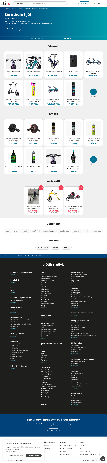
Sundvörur (75, 288)
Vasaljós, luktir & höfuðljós (79, 333)
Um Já (82, 446)
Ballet (12, 290)
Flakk (81, 448)
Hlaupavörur (46, 315)
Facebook (11, 460)
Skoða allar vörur (13, 29)
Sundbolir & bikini (76, 295)
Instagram (19, 460)
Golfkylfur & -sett (16, 356)
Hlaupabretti (45, 370)
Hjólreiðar (27, 9)
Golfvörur (14, 342)
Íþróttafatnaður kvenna (49, 334)
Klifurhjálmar (45, 358)
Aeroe (16, 231)
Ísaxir (42, 354)
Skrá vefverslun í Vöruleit (68, 446)
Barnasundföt (75, 291)
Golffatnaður (14, 346)
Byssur (73, 279)
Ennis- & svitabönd (47, 326)
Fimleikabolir (14, 310)
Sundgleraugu (75, 299)
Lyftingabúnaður (46, 378)
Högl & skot (75, 281)
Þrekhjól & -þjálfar (47, 389)
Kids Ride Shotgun (48, 231)
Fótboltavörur (16, 318)
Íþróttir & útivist (17, 9)
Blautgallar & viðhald (78, 361)
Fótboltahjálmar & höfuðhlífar (20, 320)
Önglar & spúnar (76, 386)
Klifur (43, 351)
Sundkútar (74, 303)
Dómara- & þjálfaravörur (20, 298)
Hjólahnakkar (45, 291)
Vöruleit (7, 9)
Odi (86, 231)
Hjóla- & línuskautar (18, 366)
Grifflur (43, 328)
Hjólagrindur (45, 287)
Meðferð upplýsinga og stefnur (90, 454)
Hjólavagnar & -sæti (47, 304)
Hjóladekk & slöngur (47, 281)
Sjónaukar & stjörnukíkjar (79, 347)
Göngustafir (75, 345)
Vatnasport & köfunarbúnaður (83, 359)
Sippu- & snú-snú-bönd (48, 386)
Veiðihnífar (74, 380)
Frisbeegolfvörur (17, 334)
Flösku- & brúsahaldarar (49, 277)
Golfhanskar (14, 348)
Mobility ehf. (64, 231)
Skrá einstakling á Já (66, 451)
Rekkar (43, 380)
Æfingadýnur (45, 393)
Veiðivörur (75, 371)
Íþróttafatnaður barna (48, 330)
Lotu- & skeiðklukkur (17, 300)
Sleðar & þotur (76, 400)
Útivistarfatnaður (76, 349)
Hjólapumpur (45, 299)
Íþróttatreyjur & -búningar (51, 344)
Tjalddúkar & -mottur (78, 327)
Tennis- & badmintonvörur (82, 313)
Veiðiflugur (74, 378)
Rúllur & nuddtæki (46, 384)
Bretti (42, 274)
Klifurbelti (44, 356)
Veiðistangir (75, 382)
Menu (103, 3)
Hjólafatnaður (45, 283)
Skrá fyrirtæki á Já (66, 448)
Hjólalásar (44, 295)
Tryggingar (44, 360)
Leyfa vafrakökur (34, 455)
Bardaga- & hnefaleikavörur (22, 272)
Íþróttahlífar (45, 336)
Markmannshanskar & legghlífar (21, 324)
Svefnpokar (75, 325)
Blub (25, 231)
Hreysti (55, 248)
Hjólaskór (44, 302)
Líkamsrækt (46, 367)
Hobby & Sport (43, 248)
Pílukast (44, 404)
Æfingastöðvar (45, 395)
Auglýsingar (46, 446)
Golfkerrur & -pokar (17, 352)
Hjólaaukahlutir (45, 279)
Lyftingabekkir (45, 376)
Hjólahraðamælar (46, 293)
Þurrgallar (74, 364)
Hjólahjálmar (45, 289)
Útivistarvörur (77, 343)
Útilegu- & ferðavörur (80, 321)
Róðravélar (44, 382)
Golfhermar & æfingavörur (19, 350)
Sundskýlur (74, 305)
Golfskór (13, 358)
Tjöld (72, 331)
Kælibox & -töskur (77, 323)
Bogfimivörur (15, 280)
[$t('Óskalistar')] (93, 3)
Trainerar (44, 308)
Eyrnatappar (75, 293)
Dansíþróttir (15, 288)
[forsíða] (7, 3)
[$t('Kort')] (98, 3)
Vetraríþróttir (76, 394)
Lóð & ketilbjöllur (46, 374)
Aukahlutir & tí (15, 344)
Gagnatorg (46, 448)
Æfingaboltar (45, 391)
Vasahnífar (74, 352)
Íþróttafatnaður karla (48, 332)
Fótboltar (13, 322)
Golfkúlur (13, 354)
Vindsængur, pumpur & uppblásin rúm (83, 335)
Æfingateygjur (45, 397)
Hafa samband (85, 451)
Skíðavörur (74, 398)
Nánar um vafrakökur (11, 451)
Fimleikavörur (16, 308)
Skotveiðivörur (77, 272)
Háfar (73, 376)
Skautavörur (75, 396)
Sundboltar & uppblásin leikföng (81, 297)
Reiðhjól (34, 9)
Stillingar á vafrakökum (16, 455)
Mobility (66, 248)
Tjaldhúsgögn (75, 329)
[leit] (48, 3)
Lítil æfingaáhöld (46, 372)
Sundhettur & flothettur (79, 301)
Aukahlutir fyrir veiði (77, 373)
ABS (7, 231)
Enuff (34, 231)
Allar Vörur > (13, 274)
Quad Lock (97, 231)
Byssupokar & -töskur (78, 277)
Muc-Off (77, 231)
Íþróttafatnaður (47, 323)
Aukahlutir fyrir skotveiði (79, 274)
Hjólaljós (43, 297)
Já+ (44, 451)
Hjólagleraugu (45, 285)
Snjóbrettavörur (76, 402)
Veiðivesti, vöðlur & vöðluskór (80, 384)
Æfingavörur (14, 326)
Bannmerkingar (65, 454)
